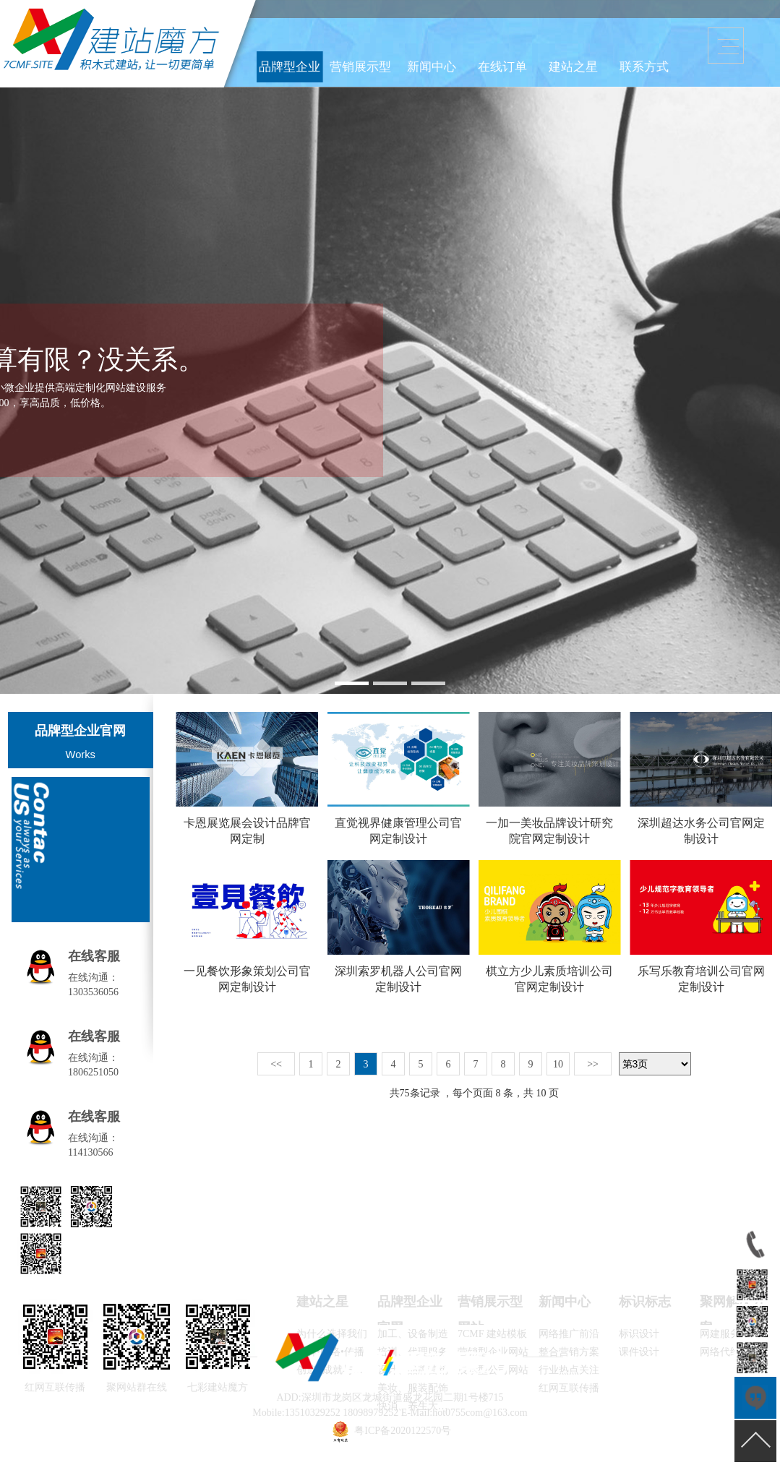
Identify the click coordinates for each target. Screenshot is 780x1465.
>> (593, 1064)
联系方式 (621, 61)
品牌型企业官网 (441, 61)
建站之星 (584, 61)
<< (276, 1064)
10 (558, 1064)
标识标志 (645, 1301)
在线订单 (548, 61)
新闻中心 (513, 61)
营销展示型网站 (477, 61)
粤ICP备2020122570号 (402, 1430)
